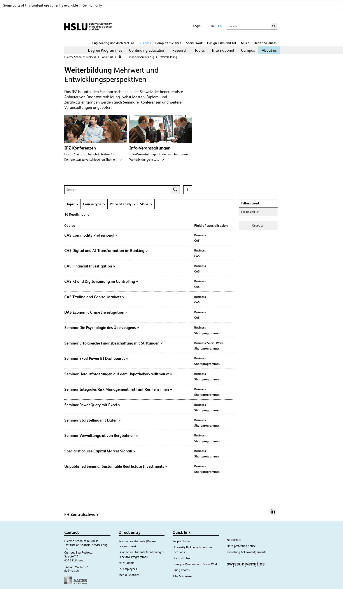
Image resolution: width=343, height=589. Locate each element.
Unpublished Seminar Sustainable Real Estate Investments (115, 466)
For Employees (128, 569)
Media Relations (129, 575)
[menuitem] (105, 50)
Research (179, 50)
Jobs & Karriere (182, 576)
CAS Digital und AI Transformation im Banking (106, 250)
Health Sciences (265, 43)
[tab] (72, 204)
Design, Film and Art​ (221, 43)
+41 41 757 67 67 (76, 567)
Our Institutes (181, 558)
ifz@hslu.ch (71, 570)
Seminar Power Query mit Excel (92, 405)
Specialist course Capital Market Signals (100, 451)
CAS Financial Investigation (89, 266)
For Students (127, 562)
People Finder (181, 541)
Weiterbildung (168, 57)
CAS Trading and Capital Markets (94, 297)
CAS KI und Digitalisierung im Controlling (101, 281)
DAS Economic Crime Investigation (96, 312)
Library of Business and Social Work (195, 564)
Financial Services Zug (141, 57)
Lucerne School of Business (80, 57)
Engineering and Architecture (113, 43)
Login (197, 26)
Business (145, 43)
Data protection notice (241, 546)
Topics (199, 50)
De (213, 26)
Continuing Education (147, 50)
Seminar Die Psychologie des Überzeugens (101, 327)
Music (245, 43)
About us (269, 50)
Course (69, 225)
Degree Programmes (105, 50)
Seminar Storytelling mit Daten (92, 420)
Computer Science (168, 43)
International (223, 50)
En (220, 26)
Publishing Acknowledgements (246, 552)
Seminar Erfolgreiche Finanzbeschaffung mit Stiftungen (113, 343)
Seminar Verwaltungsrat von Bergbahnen (101, 435)
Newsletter (234, 540)
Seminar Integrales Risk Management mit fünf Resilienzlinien (118, 389)
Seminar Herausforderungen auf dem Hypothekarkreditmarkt (118, 374)
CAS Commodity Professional (90, 235)
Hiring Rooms (181, 570)
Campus (248, 50)
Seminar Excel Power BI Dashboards (96, 358)
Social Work (194, 43)
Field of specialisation (211, 225)
